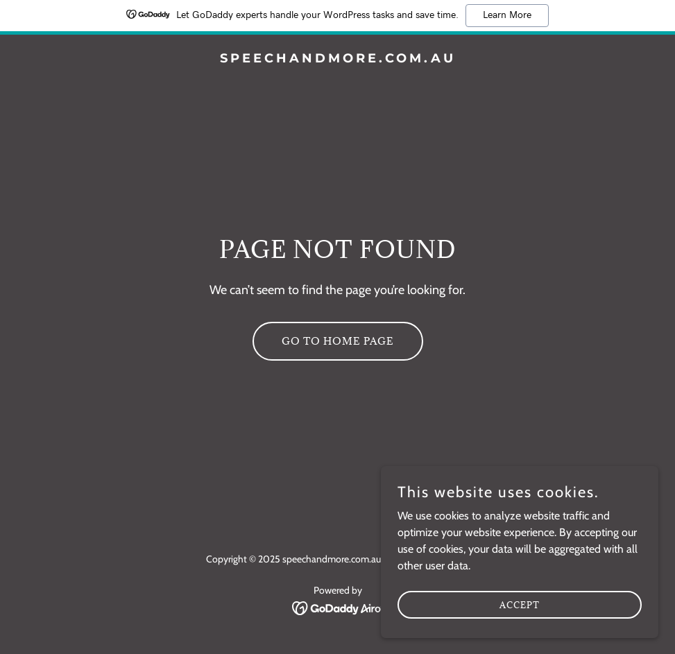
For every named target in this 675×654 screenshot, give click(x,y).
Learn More (507, 15)
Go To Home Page (338, 340)
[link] (338, 58)
